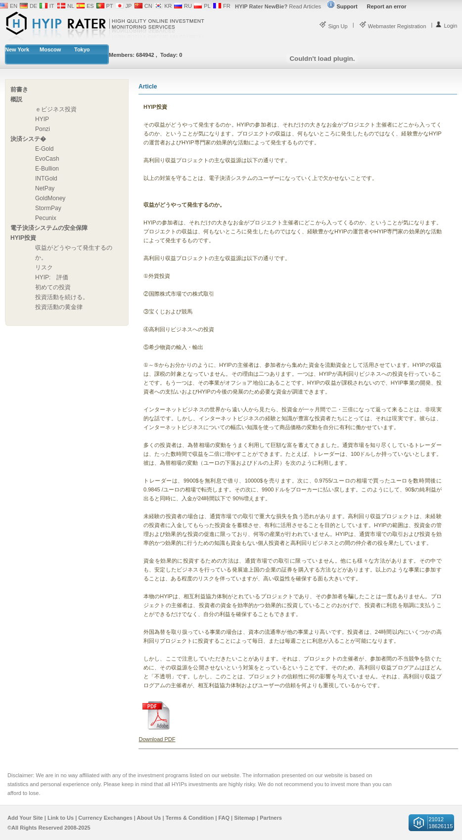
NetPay (44, 188)
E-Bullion (47, 168)
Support (342, 6)
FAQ (224, 818)
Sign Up (333, 26)
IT (51, 6)
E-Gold (44, 148)
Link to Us (60, 818)
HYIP (42, 119)
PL (207, 6)
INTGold (46, 178)
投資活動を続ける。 (62, 297)
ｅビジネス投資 (56, 109)
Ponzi (42, 129)
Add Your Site (25, 818)
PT (109, 6)
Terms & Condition (190, 818)
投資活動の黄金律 (59, 307)
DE (33, 6)
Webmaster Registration (392, 26)
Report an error (387, 6)
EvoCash (47, 158)
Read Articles (278, 6)
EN (13, 6)
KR (168, 6)
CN (148, 6)
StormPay (48, 208)
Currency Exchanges (105, 818)
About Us (149, 818)
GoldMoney (50, 198)
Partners (271, 818)
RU (188, 6)
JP (129, 6)
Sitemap (244, 818)
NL (70, 6)
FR (227, 6)
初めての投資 (53, 287)
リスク (44, 267)
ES (90, 6)
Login (446, 26)
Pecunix (45, 218)
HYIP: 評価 (51, 277)
